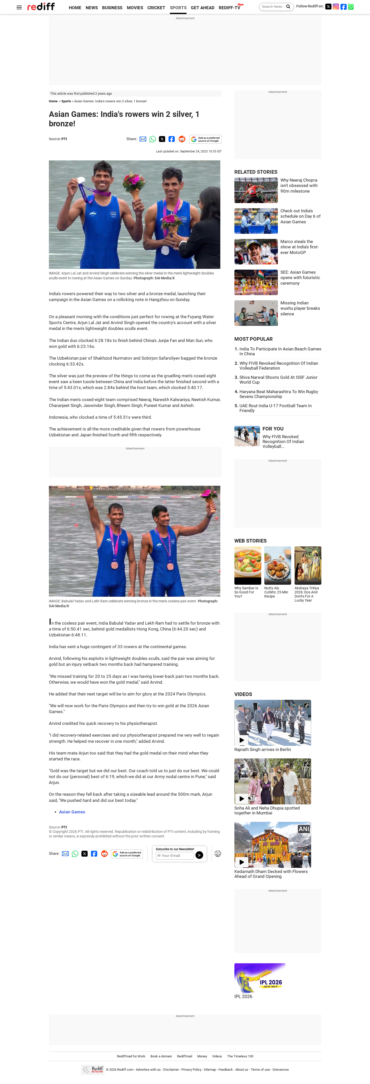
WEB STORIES (250, 541)
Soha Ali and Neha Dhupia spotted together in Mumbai (267, 810)
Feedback (226, 1069)
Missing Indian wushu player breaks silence (300, 308)
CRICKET (156, 7)
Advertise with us (148, 1069)
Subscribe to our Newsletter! (175, 849)
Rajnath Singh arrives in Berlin (262, 749)
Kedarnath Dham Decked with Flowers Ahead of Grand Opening (271, 874)
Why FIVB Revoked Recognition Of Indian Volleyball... (283, 441)
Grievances (281, 1069)
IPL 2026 (243, 996)
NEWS (92, 7)
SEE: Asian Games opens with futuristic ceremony (300, 278)
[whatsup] (351, 6)
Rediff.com (125, 1069)
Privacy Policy (191, 1069)
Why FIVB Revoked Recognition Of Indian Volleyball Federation (279, 366)
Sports (66, 101)
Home (53, 101)
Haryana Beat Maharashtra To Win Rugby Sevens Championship (279, 394)
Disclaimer (171, 1069)
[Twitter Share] (161, 139)
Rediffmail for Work (131, 1056)
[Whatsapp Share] (152, 139)
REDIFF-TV (229, 7)
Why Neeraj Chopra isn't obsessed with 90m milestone (299, 186)
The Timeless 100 (240, 1056)
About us (241, 1069)
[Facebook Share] (171, 139)
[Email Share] (142, 139)
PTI (64, 139)
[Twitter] (328, 6)
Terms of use (260, 1069)
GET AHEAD (202, 7)
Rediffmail (184, 1056)
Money (202, 1056)
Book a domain (161, 1056)
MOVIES (135, 7)
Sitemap (210, 1069)
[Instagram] (336, 6)
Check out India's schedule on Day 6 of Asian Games (300, 216)
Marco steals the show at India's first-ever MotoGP (299, 247)
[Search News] (286, 7)
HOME (75, 7)
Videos (217, 1056)
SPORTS (178, 7)
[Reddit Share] (181, 139)
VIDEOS (243, 694)
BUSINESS (112, 7)
